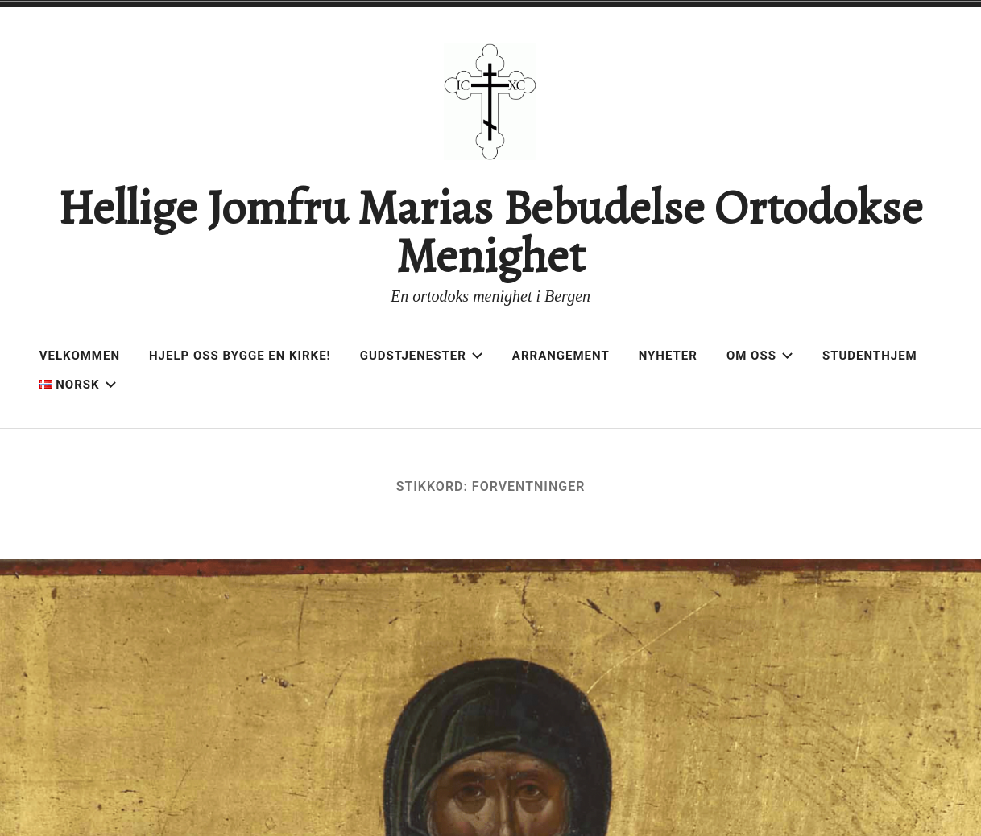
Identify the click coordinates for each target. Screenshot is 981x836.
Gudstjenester (421, 355)
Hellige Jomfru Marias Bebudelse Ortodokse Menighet (490, 232)
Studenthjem (869, 355)
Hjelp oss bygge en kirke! (240, 355)
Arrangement (561, 355)
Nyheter (668, 355)
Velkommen (79, 355)
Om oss (759, 355)
